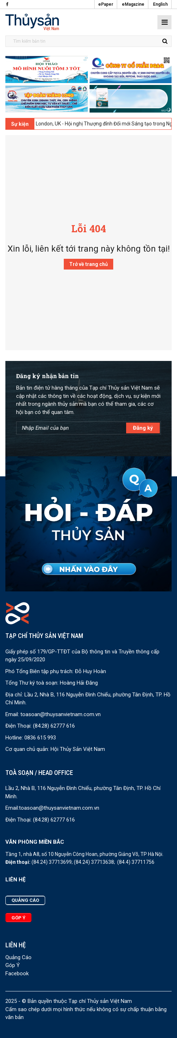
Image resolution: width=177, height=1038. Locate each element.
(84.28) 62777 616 (54, 726)
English (160, 4)
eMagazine (133, 4)
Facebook (17, 973)
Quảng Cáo (18, 957)
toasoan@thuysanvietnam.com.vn (60, 714)
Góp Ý (12, 965)
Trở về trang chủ (88, 264)
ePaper (105, 4)
